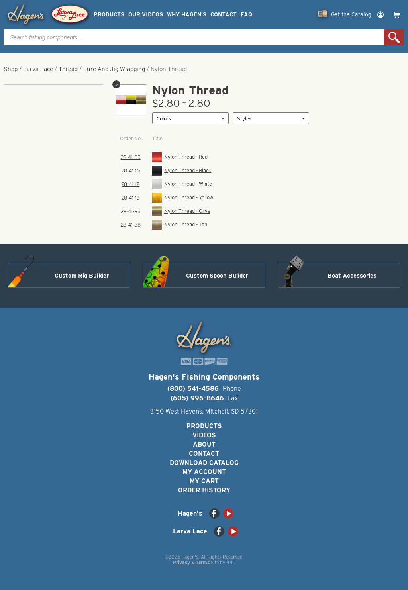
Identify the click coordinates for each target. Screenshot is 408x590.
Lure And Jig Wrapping (114, 69)
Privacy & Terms (191, 562)
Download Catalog (204, 463)
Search (394, 37)
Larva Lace (38, 69)
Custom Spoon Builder (217, 275)
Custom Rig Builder (82, 275)
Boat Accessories (352, 275)
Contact (223, 15)
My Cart (204, 481)
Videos (204, 435)
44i (230, 562)
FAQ (246, 15)
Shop (11, 69)
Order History (204, 490)
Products (109, 15)
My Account (204, 472)
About (204, 444)
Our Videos (145, 15)
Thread (68, 69)
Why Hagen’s (186, 15)
